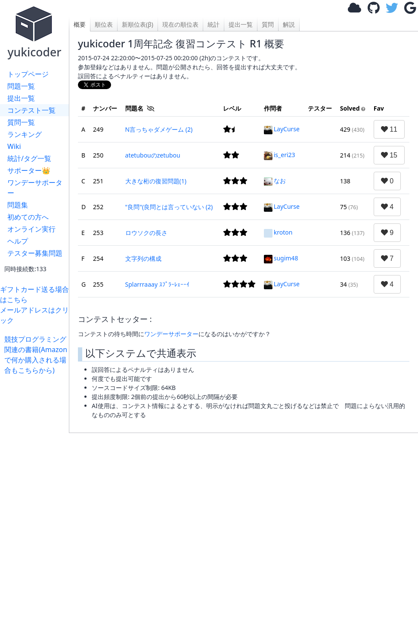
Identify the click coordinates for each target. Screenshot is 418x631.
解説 (289, 24)
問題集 (17, 205)
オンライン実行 (31, 229)
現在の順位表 (180, 24)
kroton (278, 232)
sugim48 (281, 258)
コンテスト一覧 (31, 110)
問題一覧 (21, 86)
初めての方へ (28, 217)
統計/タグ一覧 (29, 158)
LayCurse (282, 129)
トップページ (28, 74)
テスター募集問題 (34, 253)
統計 (213, 24)
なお (275, 180)
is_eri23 (279, 155)
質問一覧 (21, 122)
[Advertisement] (243, 527)
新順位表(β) (137, 24)
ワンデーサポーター (34, 188)
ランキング (24, 134)
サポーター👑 (28, 170)
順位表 (104, 24)
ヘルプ (17, 241)
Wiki (14, 146)
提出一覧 (21, 98)
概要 (80, 24)
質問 (268, 24)
